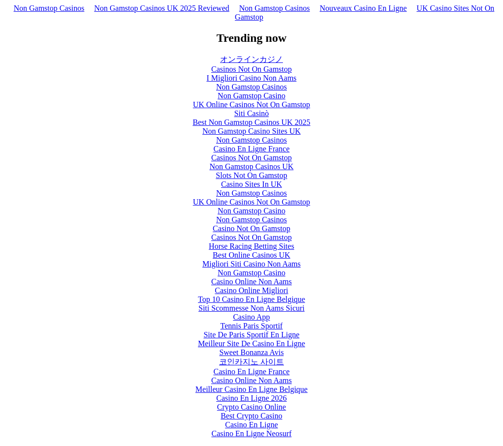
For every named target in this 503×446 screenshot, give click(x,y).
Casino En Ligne (251, 424)
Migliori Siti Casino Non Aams (251, 264)
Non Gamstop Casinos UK (251, 166)
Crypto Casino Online (251, 407)
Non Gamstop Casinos (49, 8)
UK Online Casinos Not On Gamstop (251, 104)
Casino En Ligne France (251, 149)
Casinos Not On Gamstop (251, 69)
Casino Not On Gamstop (251, 228)
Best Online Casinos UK (251, 255)
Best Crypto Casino (251, 416)
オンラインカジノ (251, 59)
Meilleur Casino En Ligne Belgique (251, 389)
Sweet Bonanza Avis (251, 352)
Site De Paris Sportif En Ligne (251, 334)
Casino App (251, 317)
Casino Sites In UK (251, 184)
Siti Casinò (251, 113)
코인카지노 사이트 (251, 361)
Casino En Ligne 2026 (251, 398)
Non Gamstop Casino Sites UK (251, 131)
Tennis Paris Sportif (252, 326)
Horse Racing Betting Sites (251, 246)
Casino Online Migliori (251, 290)
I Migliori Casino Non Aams (251, 78)
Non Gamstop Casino (251, 95)
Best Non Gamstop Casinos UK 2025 (251, 122)
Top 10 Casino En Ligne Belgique (251, 299)
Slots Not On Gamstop (251, 175)
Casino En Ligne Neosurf (251, 433)
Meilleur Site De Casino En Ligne (251, 343)
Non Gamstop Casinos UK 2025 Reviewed (161, 8)
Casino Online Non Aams (251, 281)
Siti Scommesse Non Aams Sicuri (251, 308)
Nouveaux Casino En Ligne (363, 8)
